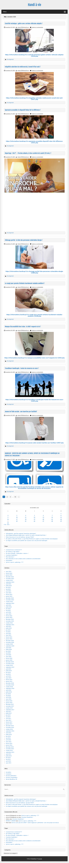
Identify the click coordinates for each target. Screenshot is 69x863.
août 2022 (8, 605)
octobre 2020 (9, 644)
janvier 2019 (9, 681)
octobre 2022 (9, 601)
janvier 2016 (9, 745)
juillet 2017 (9, 713)
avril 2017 (8, 718)
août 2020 (8, 647)
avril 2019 (8, 676)
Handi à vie (34, 5)
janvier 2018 (9, 702)
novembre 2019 (10, 663)
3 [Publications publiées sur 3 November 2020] (16, 515)
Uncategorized (10, 59)
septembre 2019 (10, 667)
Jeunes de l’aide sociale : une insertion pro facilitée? (21, 412)
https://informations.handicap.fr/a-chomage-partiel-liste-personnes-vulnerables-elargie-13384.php (34, 272)
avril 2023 (8, 591)
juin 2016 (8, 736)
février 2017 (9, 722)
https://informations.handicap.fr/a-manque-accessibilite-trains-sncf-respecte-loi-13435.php (34, 358)
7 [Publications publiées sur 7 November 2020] (52, 515)
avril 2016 (8, 739)
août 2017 (8, 711)
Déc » (8, 524)
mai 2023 (8, 589)
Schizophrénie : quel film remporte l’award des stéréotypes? (21, 533)
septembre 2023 (10, 582)
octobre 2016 (9, 729)
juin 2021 (8, 630)
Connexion (8, 774)
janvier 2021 (9, 638)
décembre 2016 (10, 725)
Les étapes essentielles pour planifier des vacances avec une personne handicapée (27, 540)
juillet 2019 (9, 670)
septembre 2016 (10, 731)
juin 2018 (8, 693)
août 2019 (8, 669)
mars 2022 (8, 614)
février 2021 (9, 637)
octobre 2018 (9, 686)
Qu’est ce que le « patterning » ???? (14, 562)
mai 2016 (8, 738)
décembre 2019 (10, 661)
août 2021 (8, 626)
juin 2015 (8, 757)
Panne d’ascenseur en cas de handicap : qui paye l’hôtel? (20, 537)
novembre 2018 (10, 685)
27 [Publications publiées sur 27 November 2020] (43, 521)
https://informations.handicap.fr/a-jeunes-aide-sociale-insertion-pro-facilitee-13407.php (34, 443)
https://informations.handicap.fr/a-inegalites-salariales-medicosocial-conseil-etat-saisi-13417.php (34, 98)
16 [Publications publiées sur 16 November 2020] (8, 519)
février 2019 (9, 679)
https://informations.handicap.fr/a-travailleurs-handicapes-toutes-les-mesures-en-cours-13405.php (34, 400)
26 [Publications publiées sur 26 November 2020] (34, 521)
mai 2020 (8, 653)
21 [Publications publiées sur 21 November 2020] (52, 519)
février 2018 (9, 701)
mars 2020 (8, 656)
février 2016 (9, 743)
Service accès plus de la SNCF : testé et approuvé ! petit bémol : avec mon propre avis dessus (35, 822)
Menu (4, 11)
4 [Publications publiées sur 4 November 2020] (25, 515)
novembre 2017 (10, 706)
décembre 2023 (10, 576)
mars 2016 (8, 741)
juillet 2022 (9, 607)
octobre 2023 (9, 580)
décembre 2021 (10, 619)
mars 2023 (8, 592)
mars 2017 (8, 720)
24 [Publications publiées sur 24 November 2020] (17, 521)
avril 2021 (8, 633)
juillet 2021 (9, 628)
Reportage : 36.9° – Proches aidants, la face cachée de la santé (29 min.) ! (28, 153)
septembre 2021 (10, 624)
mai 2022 (8, 610)
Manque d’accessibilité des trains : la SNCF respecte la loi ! (23, 327)
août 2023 (8, 584)
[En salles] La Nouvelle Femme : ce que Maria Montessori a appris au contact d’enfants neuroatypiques (32, 538)
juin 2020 (8, 651)
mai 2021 (8, 631)
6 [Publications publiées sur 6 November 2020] (43, 515)
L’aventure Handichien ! (11, 555)
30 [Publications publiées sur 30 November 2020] (8, 523)
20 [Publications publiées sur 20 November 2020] (43, 519)
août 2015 (8, 754)
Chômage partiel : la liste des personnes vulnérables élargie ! (24, 240)
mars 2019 (8, 678)
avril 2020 (8, 654)
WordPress (33, 858)
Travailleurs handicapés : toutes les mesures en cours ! (22, 368)
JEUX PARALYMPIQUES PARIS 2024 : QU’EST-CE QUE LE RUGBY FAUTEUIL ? (26, 535)
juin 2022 (8, 608)
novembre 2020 (10, 642)
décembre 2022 (10, 598)
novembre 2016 (10, 727)
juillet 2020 (9, 649)
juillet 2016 (9, 734)
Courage (40, 858)
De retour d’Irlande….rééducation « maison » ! (17, 553)
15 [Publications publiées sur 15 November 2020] (61, 517)
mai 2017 (8, 716)
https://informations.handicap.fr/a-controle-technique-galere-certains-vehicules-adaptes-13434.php (34, 55)
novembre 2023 (10, 578)
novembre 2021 (10, 621)
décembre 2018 (10, 683)
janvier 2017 (9, 724)
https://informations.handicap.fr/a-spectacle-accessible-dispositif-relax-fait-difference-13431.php (34, 142)
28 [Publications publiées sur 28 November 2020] (52, 521)
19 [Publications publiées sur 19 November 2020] (34, 519)
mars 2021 (8, 635)
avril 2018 (8, 697)
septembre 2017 (10, 709)
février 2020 (9, 658)
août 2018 (8, 690)
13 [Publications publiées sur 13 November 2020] (43, 517)
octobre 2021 (9, 623)
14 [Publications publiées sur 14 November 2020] (52, 517)
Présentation (9, 560)
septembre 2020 (10, 646)
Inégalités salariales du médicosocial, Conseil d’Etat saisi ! (23, 67)
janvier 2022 (9, 617)
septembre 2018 (10, 688)
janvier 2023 (9, 596)
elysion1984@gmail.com (23, 27)
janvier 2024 (9, 575)
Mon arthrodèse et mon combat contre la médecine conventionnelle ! (23, 558)
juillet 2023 (9, 585)
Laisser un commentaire (37, 27)
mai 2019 (8, 674)
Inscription (8, 772)
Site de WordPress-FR (11, 779)
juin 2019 (8, 672)
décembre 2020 (10, 640)
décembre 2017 (10, 704)
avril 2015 (8, 761)
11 (15, 497)
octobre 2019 (9, 665)
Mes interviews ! (10, 557)
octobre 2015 (9, 750)
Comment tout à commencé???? (14, 549)
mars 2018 (8, 699)
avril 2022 (8, 612)
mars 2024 (8, 571)
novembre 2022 (10, 599)
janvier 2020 (9, 660)
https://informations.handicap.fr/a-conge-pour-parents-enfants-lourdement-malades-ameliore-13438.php (34, 315)
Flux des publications (11, 775)
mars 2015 (8, 763)
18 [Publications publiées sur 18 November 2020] (25, 519)
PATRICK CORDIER (11, 820)
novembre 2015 (10, 748)
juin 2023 (8, 587)
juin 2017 (8, 715)
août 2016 (8, 732)
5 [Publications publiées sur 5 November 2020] (34, 515)
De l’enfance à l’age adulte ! (13, 551)
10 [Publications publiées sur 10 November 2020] (17, 517)
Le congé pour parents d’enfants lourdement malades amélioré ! (25, 283)
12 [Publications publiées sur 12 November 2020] (34, 517)
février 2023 (9, 594)
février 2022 (9, 615)
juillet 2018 (9, 692)
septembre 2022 (10, 603)
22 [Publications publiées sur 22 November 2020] (61, 519)
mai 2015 (8, 759)
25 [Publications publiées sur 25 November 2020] (25, 521)
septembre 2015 (10, 752)
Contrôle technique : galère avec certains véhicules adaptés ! (23, 23)
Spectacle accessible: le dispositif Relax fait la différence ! (23, 110)
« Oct (5, 524)
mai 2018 (8, 695)
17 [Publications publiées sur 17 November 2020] (17, 519)
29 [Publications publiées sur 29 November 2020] (61, 521)
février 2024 (9, 573)
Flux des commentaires (11, 777)
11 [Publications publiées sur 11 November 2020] (25, 517)
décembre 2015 (10, 747)
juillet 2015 (9, 755)
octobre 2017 (9, 708)
